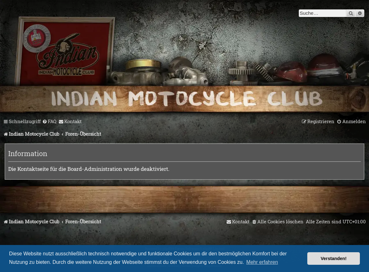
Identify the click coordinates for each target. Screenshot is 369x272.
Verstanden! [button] (334, 258)
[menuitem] (49, 121)
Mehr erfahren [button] (262, 262)
